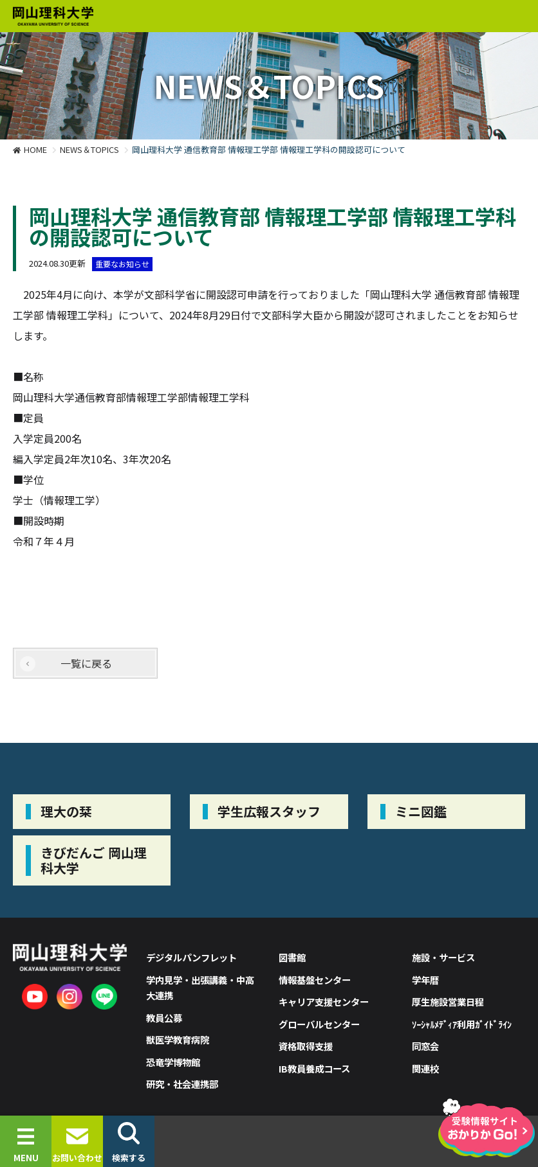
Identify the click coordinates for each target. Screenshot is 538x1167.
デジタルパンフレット (191, 957)
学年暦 (425, 979)
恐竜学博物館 (173, 1062)
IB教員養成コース (314, 1068)
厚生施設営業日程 (448, 1001)
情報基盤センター (315, 979)
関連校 (425, 1068)
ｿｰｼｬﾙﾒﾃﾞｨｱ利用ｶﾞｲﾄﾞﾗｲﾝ (462, 1024)
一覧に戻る (86, 663)
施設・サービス (443, 957)
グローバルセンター (319, 1024)
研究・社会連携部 (182, 1084)
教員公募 (164, 1017)
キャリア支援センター (324, 1001)
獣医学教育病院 (177, 1039)
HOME (35, 149)
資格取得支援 (306, 1046)
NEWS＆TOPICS (89, 149)
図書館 (292, 957)
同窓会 (425, 1046)
